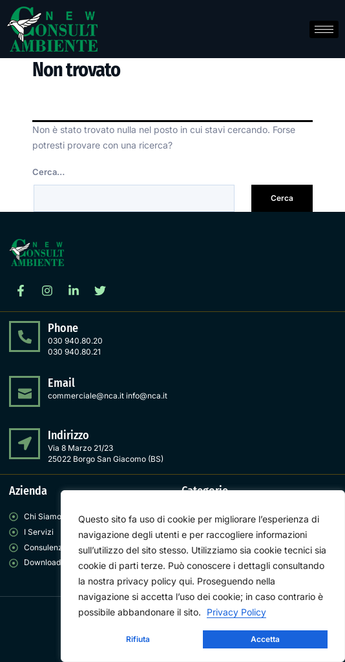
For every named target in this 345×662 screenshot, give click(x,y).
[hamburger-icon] (324, 29)
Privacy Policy (236, 611)
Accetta (265, 639)
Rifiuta (138, 639)
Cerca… (48, 172)
